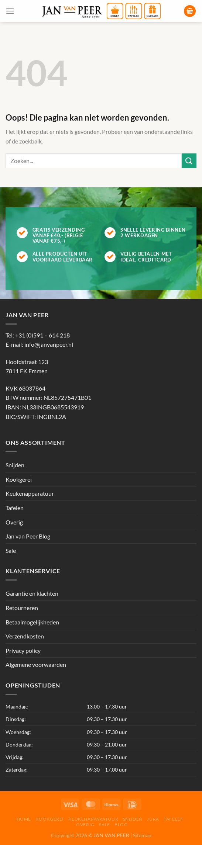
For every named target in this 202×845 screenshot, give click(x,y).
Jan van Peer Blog (28, 536)
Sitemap (142, 835)
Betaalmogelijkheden (32, 622)
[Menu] (10, 11)
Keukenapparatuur (30, 493)
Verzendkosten (25, 636)
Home (24, 819)
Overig (14, 522)
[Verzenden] (189, 160)
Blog (120, 824)
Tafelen (15, 507)
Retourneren (22, 607)
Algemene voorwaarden (36, 664)
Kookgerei (19, 479)
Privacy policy (23, 650)
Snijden (15, 464)
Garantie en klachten (32, 593)
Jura (153, 819)
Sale (11, 550)
